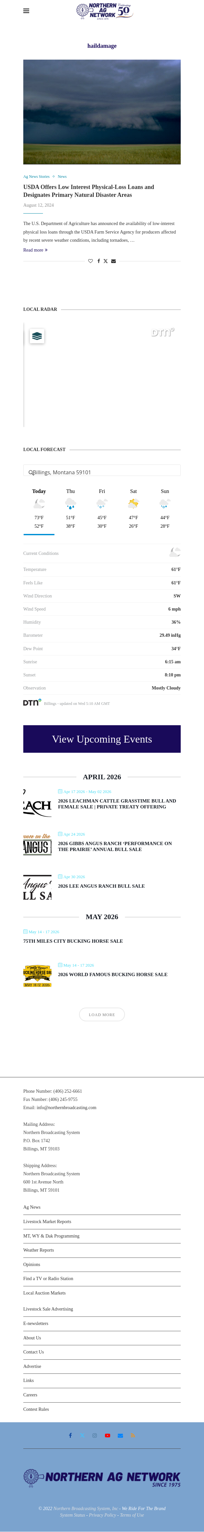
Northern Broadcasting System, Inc (85, 1509)
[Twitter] (82, 1436)
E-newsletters (35, 1323)
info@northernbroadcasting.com (66, 1108)
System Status (72, 1515)
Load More (102, 1015)
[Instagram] (94, 1436)
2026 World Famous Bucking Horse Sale (113, 974)
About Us (32, 1338)
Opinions (31, 1264)
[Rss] (133, 1436)
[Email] (120, 1436)
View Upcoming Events (102, 739)
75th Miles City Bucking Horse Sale (73, 941)
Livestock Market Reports (47, 1222)
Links (28, 1381)
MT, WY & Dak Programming (51, 1236)
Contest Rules (36, 1409)
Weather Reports (38, 1250)
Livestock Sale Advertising (48, 1309)
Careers (30, 1395)
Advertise (32, 1366)
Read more (35, 250)
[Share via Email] (113, 261)
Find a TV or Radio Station (48, 1279)
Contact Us (33, 1352)
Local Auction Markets (44, 1293)
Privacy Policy (102, 1515)
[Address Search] (102, 473)
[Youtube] (107, 1436)
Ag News (32, 1207)
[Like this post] (90, 261)
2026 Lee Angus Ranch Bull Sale (101, 886)
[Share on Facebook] (98, 261)
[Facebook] (70, 1436)
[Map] (102, 375)
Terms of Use (132, 1515)
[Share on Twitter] (105, 261)
